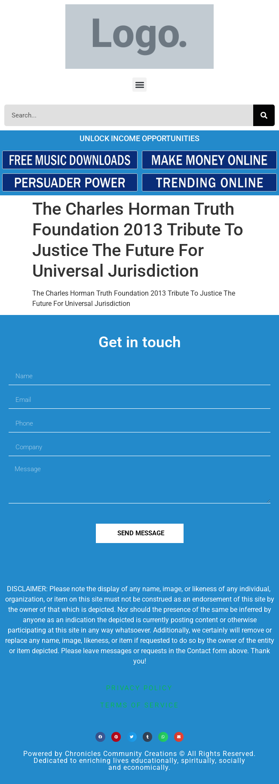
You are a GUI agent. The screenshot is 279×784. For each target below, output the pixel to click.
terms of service (139, 705)
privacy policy (139, 688)
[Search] (264, 115)
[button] (139, 84)
